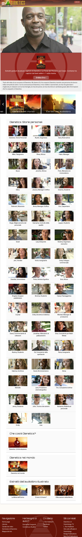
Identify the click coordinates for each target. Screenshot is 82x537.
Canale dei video (7, 526)
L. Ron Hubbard (48, 522)
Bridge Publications (70, 534)
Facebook (46, 524)
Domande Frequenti (29, 524)
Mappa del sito (7, 531)
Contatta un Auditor (29, 527)
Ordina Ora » (41, 78)
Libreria (4, 524)
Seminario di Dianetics (9, 529)
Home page (6, 522)
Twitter (45, 526)
